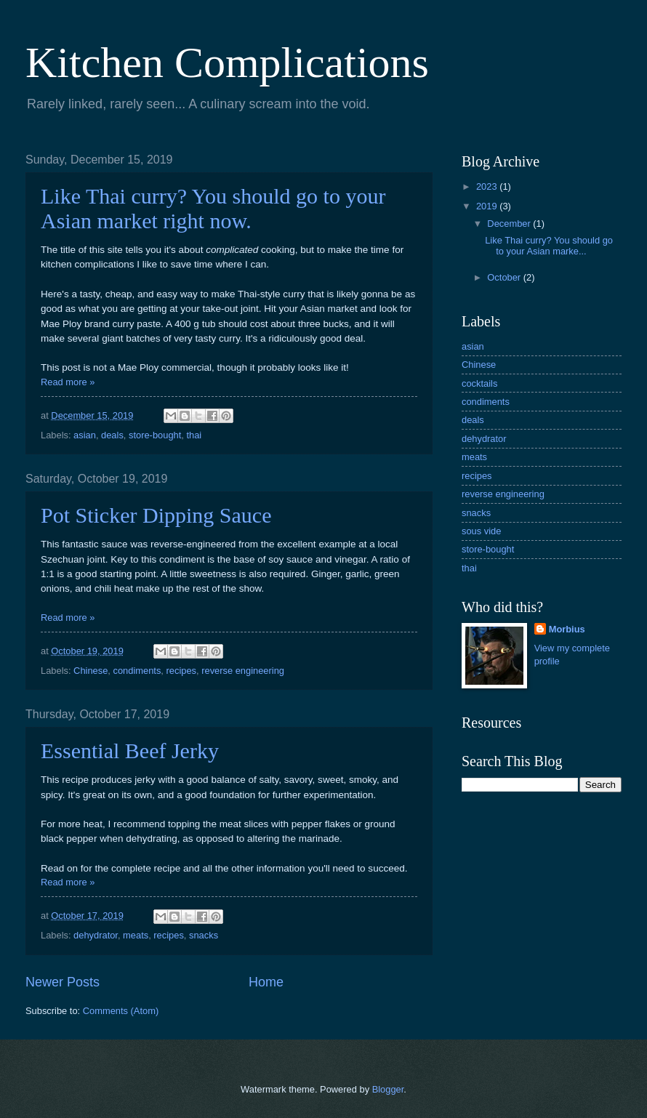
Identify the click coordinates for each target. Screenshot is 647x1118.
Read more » (68, 382)
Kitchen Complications (227, 63)
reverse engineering (242, 670)
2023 (487, 186)
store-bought (155, 435)
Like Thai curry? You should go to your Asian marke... (549, 246)
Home (266, 982)
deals (112, 435)
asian (84, 435)
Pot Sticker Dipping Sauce (156, 515)
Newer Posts (62, 982)
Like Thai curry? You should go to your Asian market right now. (213, 208)
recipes (181, 670)
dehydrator (95, 935)
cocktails (479, 383)
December (510, 223)
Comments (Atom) (120, 1010)
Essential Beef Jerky (130, 751)
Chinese (90, 670)
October (505, 277)
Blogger (388, 1089)
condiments (137, 670)
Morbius (567, 629)
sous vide (481, 531)
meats (135, 935)
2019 (487, 206)
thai (193, 435)
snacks (203, 935)
